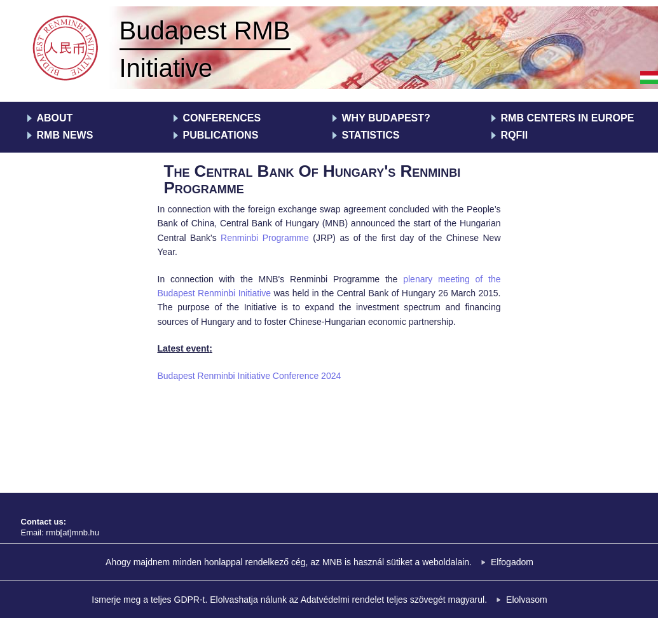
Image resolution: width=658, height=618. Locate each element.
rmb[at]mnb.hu (72, 532)
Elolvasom (526, 599)
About (55, 118)
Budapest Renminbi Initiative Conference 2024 (249, 376)
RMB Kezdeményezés (67, 49)
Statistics (371, 135)
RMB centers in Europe (567, 118)
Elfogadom (512, 562)
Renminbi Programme (265, 238)
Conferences (222, 118)
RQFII (514, 135)
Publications (221, 135)
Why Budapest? (386, 118)
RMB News (65, 135)
